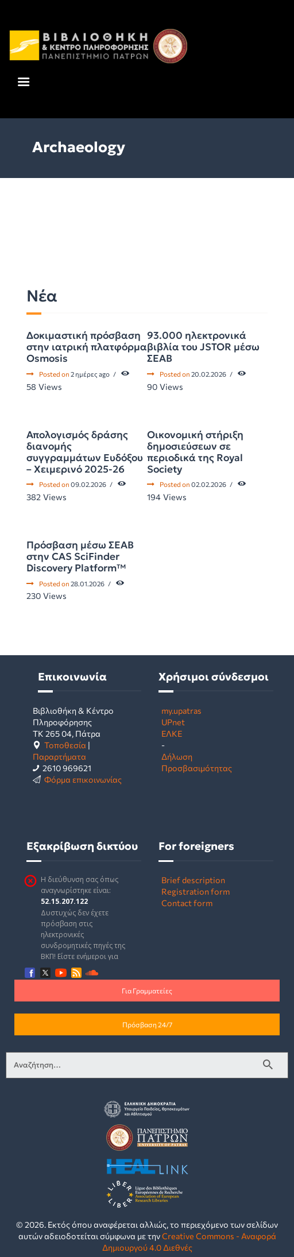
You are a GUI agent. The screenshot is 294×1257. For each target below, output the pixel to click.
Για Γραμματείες (147, 991)
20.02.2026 (208, 374)
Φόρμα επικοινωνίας (83, 779)
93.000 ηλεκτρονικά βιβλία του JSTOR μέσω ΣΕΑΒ (203, 347)
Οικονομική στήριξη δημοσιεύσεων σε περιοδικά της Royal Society (195, 452)
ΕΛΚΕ (171, 733)
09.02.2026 (88, 484)
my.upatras (181, 710)
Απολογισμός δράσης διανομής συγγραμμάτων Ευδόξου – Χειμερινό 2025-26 (84, 452)
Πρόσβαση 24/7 (147, 1024)
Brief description (193, 880)
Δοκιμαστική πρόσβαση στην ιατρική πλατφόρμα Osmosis (86, 347)
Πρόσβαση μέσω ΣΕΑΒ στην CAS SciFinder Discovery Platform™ (80, 556)
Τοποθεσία (65, 745)
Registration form (195, 891)
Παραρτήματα (59, 756)
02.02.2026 (208, 484)
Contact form (186, 903)
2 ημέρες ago (90, 374)
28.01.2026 (88, 583)
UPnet (173, 722)
